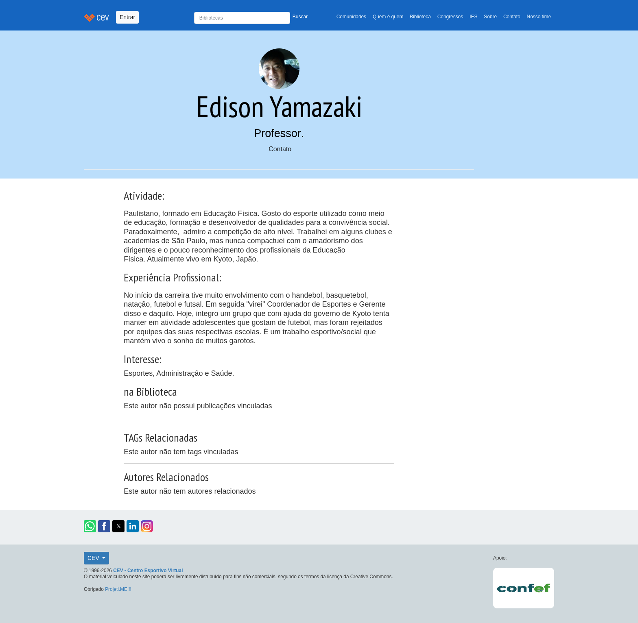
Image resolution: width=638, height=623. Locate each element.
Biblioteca (420, 17)
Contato (511, 17)
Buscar (300, 17)
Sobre (490, 17)
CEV (94, 558)
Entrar (127, 17)
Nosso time (539, 17)
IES (473, 17)
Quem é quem (388, 17)
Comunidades (351, 17)
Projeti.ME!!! (118, 589)
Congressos (450, 17)
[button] (90, 526)
